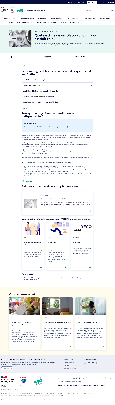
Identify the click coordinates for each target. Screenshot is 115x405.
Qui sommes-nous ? (70, 368)
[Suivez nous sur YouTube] (93, 362)
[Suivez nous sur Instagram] (96, 363)
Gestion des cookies (39, 393)
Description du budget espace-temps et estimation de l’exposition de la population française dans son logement (57, 278)
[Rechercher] (99, 10)
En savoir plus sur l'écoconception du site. (45, 399)
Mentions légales (50, 393)
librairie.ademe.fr (73, 385)
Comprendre (47, 56)
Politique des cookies (69, 393)
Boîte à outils (80, 56)
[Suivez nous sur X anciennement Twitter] (85, 363)
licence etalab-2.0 (59, 395)
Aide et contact (69, 362)
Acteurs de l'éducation (106, 2)
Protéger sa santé (91, 18)
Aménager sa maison (28, 18)
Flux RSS (66, 365)
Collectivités (81, 2)
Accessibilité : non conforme (7, 393)
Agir (11, 56)
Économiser (43, 18)
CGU (18, 393)
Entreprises (70, 2)
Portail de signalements (83, 393)
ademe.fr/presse (99, 385)
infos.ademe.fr (86, 385)
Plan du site (59, 393)
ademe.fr (61, 385)
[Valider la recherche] (112, 10)
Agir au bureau (105, 18)
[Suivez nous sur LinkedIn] (89, 362)
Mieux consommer (74, 18)
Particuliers (92, 2)
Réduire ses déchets (58, 18)
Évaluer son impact (11, 18)
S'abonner (7, 368)
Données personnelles (27, 393)
